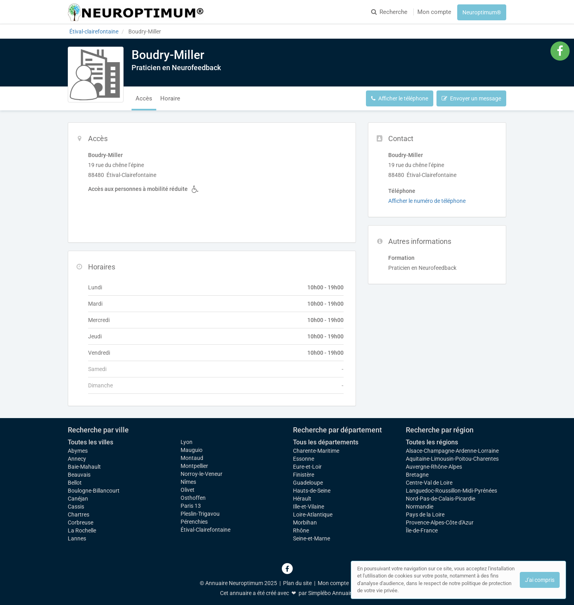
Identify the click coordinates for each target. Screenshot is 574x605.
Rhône (301, 530)
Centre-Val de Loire (429, 482)
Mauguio (191, 450)
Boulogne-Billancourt (94, 490)
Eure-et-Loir (307, 467)
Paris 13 (191, 506)
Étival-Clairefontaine (205, 529)
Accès (144, 98)
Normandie (419, 506)
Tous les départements (325, 442)
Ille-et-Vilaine (308, 506)
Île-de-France (422, 530)
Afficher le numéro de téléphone (427, 201)
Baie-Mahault (84, 467)
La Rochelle (82, 530)
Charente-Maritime (316, 451)
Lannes (77, 538)
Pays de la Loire (425, 514)
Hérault (302, 498)
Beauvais (79, 474)
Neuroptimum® (481, 12)
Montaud (192, 458)
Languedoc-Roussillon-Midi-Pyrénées (451, 490)
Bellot (75, 482)
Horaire (170, 98)
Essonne (303, 459)
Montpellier (194, 466)
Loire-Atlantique (312, 514)
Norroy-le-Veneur (201, 474)
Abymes (78, 451)
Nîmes (188, 482)
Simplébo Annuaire (331, 593)
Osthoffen (193, 498)
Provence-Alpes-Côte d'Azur (440, 522)
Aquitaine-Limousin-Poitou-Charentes (452, 459)
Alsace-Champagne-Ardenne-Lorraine (452, 451)
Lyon (187, 442)
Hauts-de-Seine (311, 490)
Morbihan (305, 522)
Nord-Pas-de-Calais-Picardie (440, 498)
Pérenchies (194, 522)
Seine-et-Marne (311, 538)
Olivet (188, 490)
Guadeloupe (308, 482)
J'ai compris (539, 580)
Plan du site (297, 583)
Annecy (77, 459)
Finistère (303, 474)
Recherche (389, 12)
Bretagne (417, 474)
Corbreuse (80, 522)
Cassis (76, 506)
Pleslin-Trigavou (200, 514)
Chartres (78, 514)
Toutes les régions (432, 442)
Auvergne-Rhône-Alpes (434, 467)
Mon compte (434, 12)
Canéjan (78, 498)
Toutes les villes (90, 442)
